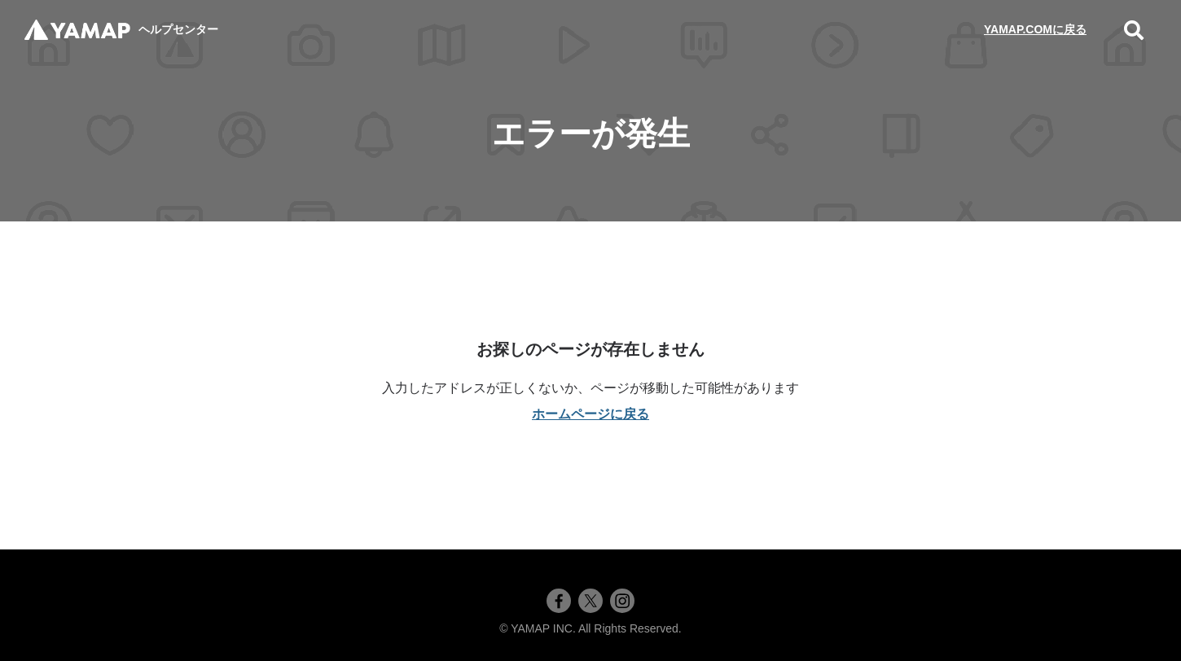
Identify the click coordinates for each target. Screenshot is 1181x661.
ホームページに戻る (590, 414)
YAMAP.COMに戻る (1035, 29)
